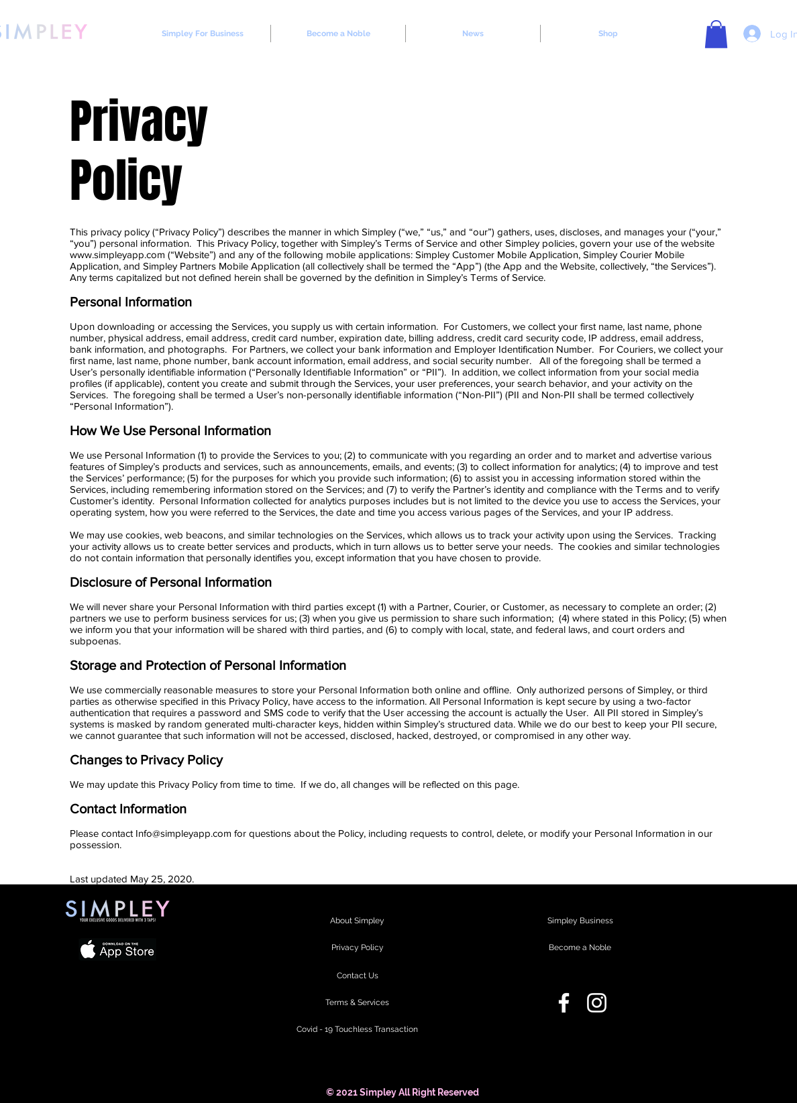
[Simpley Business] (580, 921)
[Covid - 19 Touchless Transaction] (357, 1030)
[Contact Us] (357, 976)
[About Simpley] (357, 921)
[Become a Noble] (580, 948)
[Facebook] (564, 1003)
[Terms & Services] (357, 1003)
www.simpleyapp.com (117, 254)
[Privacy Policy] (357, 948)
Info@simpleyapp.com (183, 833)
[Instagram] (597, 1003)
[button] (716, 34)
